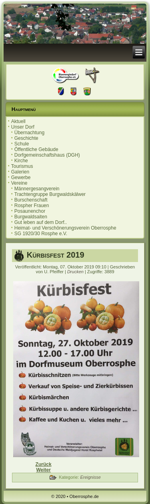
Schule (21, 144)
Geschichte (26, 138)
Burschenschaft (31, 200)
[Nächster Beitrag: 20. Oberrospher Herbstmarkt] (43, 470)
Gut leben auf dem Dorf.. (40, 222)
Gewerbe (21, 177)
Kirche (21, 160)
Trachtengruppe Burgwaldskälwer (50, 194)
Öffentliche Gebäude (36, 149)
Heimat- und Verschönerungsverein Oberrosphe (65, 228)
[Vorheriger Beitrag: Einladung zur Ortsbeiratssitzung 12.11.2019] (44, 464)
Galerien (20, 172)
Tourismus (22, 166)
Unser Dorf (22, 127)
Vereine (19, 183)
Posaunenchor (29, 211)
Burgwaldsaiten (30, 217)
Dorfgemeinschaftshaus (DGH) (47, 155)
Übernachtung (29, 132)
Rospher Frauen (31, 205)
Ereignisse (90, 477)
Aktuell (18, 121)
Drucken (76, 271)
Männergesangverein (37, 189)
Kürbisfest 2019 (55, 254)
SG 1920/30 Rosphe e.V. (40, 233)
